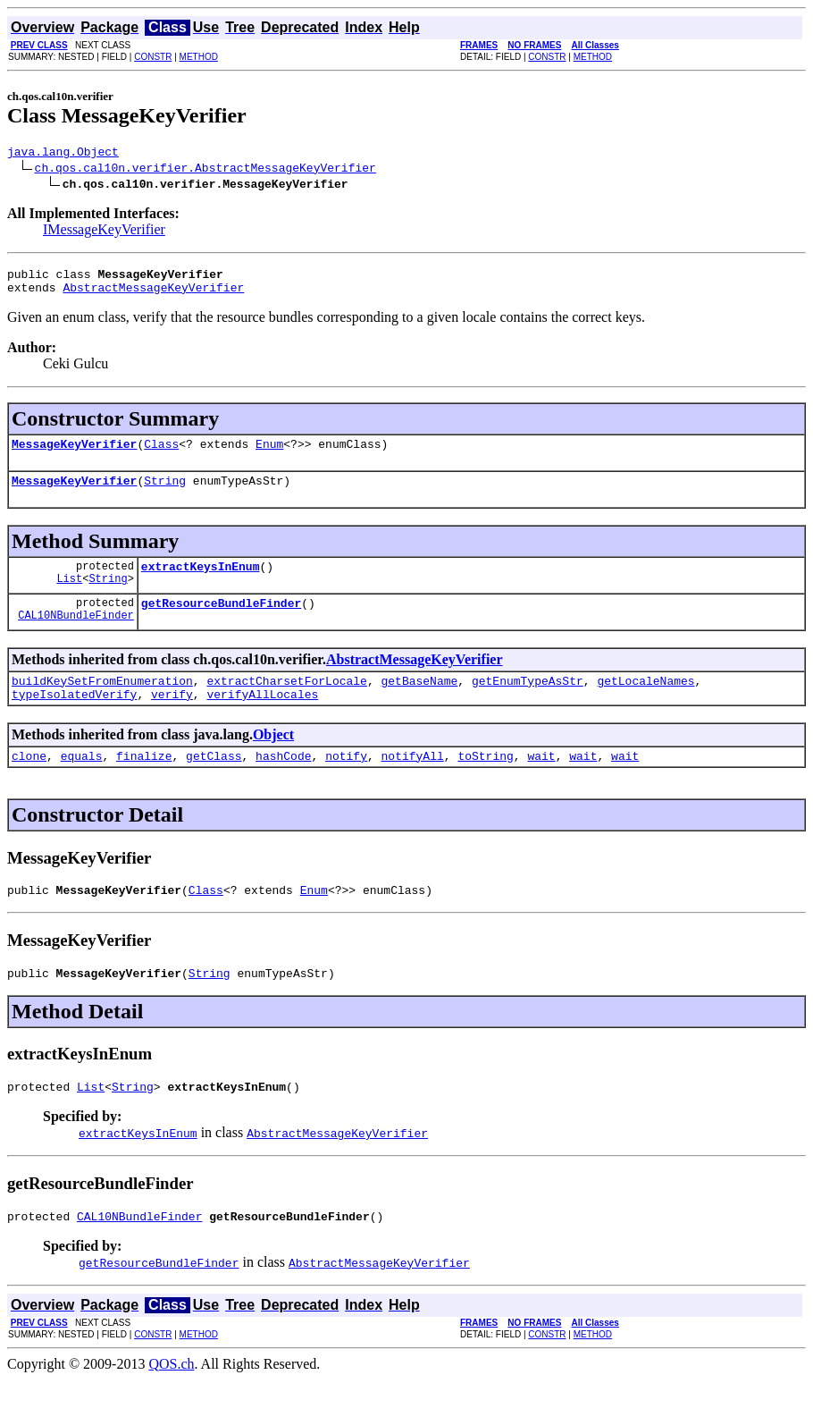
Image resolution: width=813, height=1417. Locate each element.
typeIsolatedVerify (74, 718)
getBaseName (419, 702)
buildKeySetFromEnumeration (102, 702)
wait (541, 782)
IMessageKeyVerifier (104, 232)
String (165, 493)
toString (485, 782)
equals (82, 782)
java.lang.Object (63, 154)
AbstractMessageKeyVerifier (153, 295)
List (69, 596)
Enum (269, 454)
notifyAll (412, 782)
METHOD (199, 57)
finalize (144, 782)
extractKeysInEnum (200, 582)
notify (346, 782)
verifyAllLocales (262, 718)
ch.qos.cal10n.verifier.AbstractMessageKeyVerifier (205, 170)
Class (161, 454)
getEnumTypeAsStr (527, 702)
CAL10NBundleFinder (76, 636)
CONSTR (153, 57)
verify (172, 718)
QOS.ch (171, 1401)
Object (273, 758)
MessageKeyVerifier (74, 454)
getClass (213, 782)
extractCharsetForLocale (286, 702)
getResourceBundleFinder (221, 621)
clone (29, 782)
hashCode (283, 782)
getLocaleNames (645, 702)
